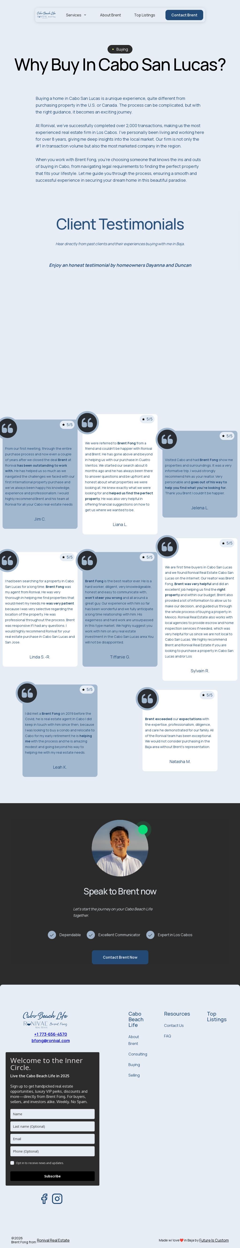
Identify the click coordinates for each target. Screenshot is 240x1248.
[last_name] (52, 1126)
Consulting (137, 1054)
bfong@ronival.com (51, 1040)
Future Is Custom (214, 1240)
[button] (76, 15)
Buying (134, 1064)
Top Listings (144, 15)
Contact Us (174, 1025)
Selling (134, 1075)
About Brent (110, 15)
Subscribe (52, 1176)
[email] (52, 1139)
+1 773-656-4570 (50, 1034)
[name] (52, 1114)
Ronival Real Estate (53, 1240)
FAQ (167, 1036)
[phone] (52, 1151)
